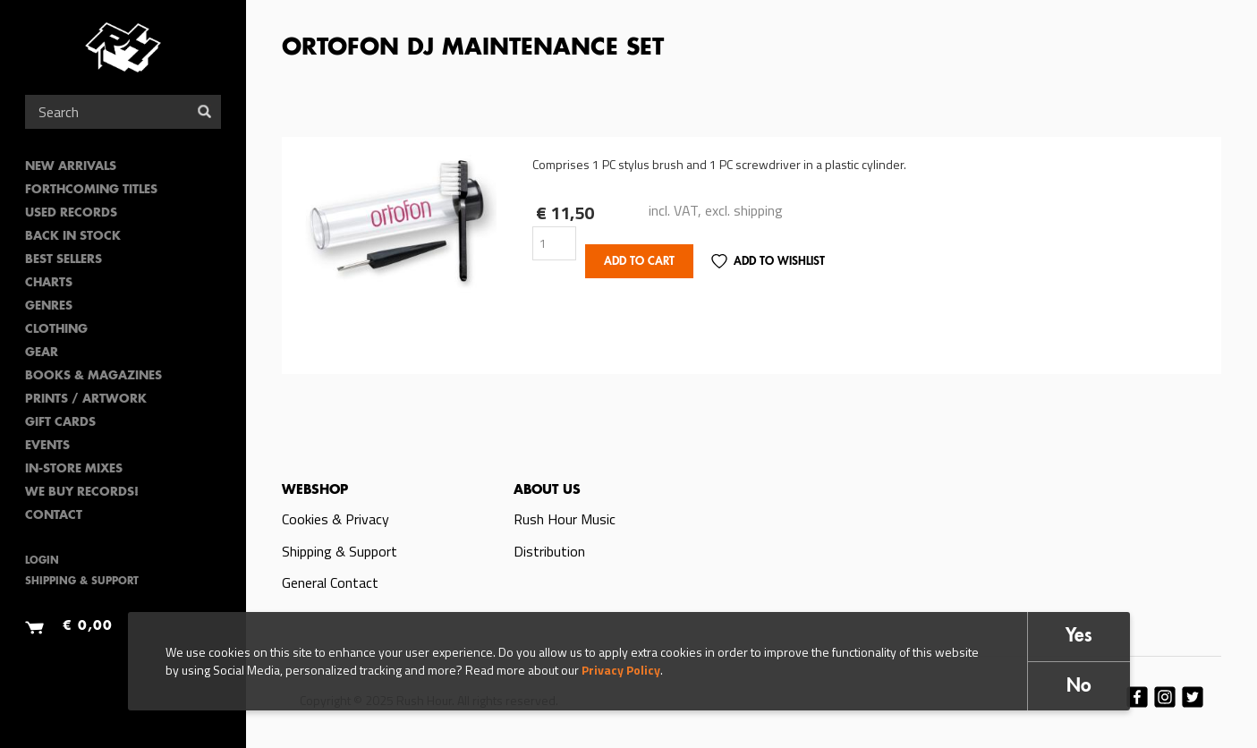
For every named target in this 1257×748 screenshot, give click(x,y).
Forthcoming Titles (91, 190)
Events (47, 446)
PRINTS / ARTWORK (86, 399)
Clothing (56, 330)
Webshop (315, 490)
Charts (48, 283)
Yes (1079, 636)
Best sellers (63, 260)
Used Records (71, 213)
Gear (41, 353)
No (1078, 686)
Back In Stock (73, 236)
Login (42, 561)
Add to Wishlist (779, 262)
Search (204, 111)
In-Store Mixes (74, 469)
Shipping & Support (82, 582)
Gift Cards (60, 423)
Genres (48, 306)
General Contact (330, 582)
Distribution (549, 551)
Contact (53, 516)
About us (547, 490)
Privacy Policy (621, 669)
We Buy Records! (82, 492)
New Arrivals (70, 167)
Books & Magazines (93, 376)
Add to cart (639, 262)
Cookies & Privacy (335, 519)
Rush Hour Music (565, 519)
